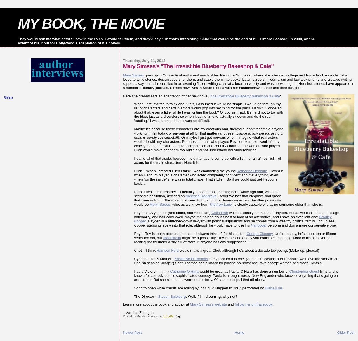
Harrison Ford (168, 250)
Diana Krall (274, 288)
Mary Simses (133, 75)
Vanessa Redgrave (201, 196)
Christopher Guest (304, 271)
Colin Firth (219, 213)
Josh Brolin (172, 238)
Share (8, 98)
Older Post (345, 332)
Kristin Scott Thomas (191, 259)
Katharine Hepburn (252, 171)
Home (239, 332)
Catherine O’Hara (184, 271)
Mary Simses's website (208, 304)
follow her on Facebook (253, 304)
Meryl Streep (160, 204)
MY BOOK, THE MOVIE (91, 24)
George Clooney (259, 234)
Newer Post (132, 332)
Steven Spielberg (172, 296)
